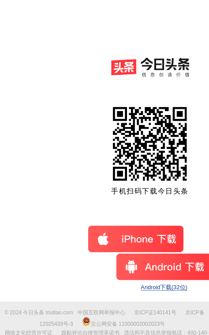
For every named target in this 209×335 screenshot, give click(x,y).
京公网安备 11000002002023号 (123, 324)
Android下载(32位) (164, 287)
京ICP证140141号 (155, 312)
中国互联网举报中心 (101, 312)
